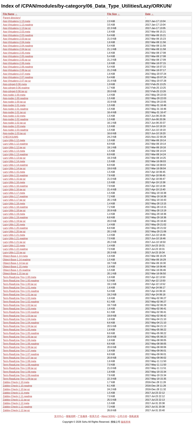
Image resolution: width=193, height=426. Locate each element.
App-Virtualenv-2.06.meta (16, 63)
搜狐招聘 (71, 416)
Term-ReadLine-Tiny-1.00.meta (19, 277)
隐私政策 (134, 416)
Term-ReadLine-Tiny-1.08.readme (21, 364)
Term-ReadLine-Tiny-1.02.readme (21, 301)
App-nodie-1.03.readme (15, 130)
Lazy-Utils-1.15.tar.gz (14, 179)
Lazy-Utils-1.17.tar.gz (14, 200)
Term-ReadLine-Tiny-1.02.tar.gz (20, 305)
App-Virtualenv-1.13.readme (18, 24)
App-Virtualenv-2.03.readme (18, 35)
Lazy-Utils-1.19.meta (14, 214)
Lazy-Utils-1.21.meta (14, 235)
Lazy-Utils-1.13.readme (15, 154)
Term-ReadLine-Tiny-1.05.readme (21, 333)
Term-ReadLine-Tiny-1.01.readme (21, 291)
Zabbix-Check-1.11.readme (17, 396)
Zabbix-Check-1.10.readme (17, 385)
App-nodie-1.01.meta (14, 105)
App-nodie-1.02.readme (15, 119)
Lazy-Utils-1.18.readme (15, 207)
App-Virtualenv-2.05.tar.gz (17, 60)
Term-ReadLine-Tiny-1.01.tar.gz (20, 294)
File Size (112, 14)
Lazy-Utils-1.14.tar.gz (14, 168)
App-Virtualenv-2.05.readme (18, 56)
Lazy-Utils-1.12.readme (15, 144)
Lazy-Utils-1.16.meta (14, 182)
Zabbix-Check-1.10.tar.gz (16, 389)
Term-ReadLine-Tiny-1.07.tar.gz (20, 357)
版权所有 (126, 422)
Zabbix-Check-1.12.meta (16, 403)
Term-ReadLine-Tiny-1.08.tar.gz (20, 368)
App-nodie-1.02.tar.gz (14, 123)
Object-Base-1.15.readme (16, 270)
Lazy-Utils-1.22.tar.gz (14, 252)
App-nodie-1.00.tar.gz (14, 102)
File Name (8, 14)
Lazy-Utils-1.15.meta (14, 172)
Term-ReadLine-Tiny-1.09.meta (19, 372)
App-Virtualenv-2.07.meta (16, 74)
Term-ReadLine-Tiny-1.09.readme (21, 375)
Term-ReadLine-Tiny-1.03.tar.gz (20, 315)
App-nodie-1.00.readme (15, 98)
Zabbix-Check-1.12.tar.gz (16, 410)
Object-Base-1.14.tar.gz (15, 263)
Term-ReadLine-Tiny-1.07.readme (21, 354)
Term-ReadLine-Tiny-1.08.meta (19, 361)
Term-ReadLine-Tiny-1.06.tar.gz (20, 347)
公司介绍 (122, 416)
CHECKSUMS (10, 137)
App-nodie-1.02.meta (14, 116)
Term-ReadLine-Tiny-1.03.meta (19, 308)
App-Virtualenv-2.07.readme (18, 77)
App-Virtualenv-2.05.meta (16, 53)
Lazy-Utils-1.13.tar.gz (14, 158)
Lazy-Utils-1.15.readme (15, 175)
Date (147, 14)
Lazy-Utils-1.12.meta (14, 140)
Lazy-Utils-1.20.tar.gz (14, 231)
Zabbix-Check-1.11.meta (16, 393)
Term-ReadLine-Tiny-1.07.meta (19, 350)
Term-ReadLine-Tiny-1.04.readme (21, 322)
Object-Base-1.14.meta (15, 256)
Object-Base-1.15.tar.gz (15, 273)
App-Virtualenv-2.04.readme (18, 45)
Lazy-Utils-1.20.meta (14, 224)
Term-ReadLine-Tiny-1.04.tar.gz (20, 326)
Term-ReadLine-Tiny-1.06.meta (19, 340)
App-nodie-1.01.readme (15, 109)
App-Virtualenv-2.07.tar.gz (17, 81)
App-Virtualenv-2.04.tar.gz (17, 49)
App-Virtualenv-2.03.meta (16, 31)
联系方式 (94, 416)
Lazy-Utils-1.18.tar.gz (14, 210)
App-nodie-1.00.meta (14, 95)
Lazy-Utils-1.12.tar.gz (14, 147)
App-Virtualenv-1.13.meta (16, 21)
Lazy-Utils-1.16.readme (15, 186)
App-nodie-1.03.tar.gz (14, 133)
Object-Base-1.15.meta (15, 266)
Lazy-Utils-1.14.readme (15, 165)
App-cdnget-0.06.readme (16, 87)
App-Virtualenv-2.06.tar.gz (17, 70)
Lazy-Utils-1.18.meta (14, 203)
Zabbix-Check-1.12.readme (17, 406)
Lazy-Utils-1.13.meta (14, 151)
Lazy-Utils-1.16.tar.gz (14, 189)
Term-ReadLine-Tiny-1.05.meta (19, 329)
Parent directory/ (12, 17)
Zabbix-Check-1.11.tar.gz (16, 399)
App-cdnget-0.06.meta (15, 84)
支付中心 (59, 416)
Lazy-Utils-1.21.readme (15, 238)
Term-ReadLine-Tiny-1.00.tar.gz (20, 284)
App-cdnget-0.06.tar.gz (15, 91)
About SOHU (108, 416)
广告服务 (82, 416)
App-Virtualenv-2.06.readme (18, 66)
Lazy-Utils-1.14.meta (14, 161)
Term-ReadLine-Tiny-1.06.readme (21, 343)
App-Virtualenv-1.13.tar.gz (17, 28)
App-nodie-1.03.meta (14, 126)
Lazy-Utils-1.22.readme (15, 249)
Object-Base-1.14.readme (16, 259)
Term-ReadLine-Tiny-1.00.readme (21, 280)
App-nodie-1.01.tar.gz (14, 112)
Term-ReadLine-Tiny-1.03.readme (21, 312)
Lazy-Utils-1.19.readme (15, 217)
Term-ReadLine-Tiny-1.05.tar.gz (20, 336)
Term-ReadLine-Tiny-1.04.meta (19, 319)
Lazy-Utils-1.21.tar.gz (14, 242)
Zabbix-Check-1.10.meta (16, 382)
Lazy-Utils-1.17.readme (15, 196)
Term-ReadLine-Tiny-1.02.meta (19, 298)
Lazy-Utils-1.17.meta (14, 193)
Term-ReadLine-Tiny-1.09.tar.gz (20, 378)
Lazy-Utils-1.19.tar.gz (14, 221)
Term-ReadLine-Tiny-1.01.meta (19, 287)
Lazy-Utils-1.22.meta (14, 245)
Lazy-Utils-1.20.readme (15, 228)
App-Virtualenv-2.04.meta (16, 42)
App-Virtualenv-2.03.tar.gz (17, 38)
